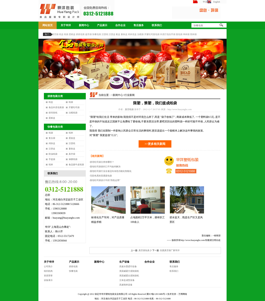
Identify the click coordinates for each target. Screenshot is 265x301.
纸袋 (66, 34)
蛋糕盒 (72, 34)
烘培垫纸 (53, 112)
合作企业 (120, 25)
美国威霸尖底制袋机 (129, 275)
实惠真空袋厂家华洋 (170, 250)
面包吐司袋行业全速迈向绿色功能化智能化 (110, 171)
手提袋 (52, 159)
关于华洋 (66, 25)
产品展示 (102, 25)
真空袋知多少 (145, 250)
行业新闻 (129, 95)
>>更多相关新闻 (155, 143)
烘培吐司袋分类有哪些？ (102, 162)
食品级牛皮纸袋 (76, 164)
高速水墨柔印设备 (128, 266)
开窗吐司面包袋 (152, 34)
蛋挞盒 (72, 138)
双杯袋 (193, 34)
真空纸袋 (129, 109)
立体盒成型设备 (127, 280)
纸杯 (71, 133)
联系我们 (157, 25)
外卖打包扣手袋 (167, 34)
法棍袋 (140, 34)
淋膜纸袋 (73, 159)
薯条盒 (124, 34)
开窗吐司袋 (74, 107)
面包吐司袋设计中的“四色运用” (105, 180)
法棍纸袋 (73, 112)
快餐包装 (96, 34)
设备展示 (48, 280)
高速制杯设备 (125, 284)
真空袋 (55, 34)
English (216, 2)
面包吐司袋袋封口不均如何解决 (105, 166)
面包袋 (179, 34)
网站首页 (47, 25)
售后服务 (139, 25)
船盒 (118, 34)
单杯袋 (186, 34)
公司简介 (48, 266)
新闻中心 (84, 25)
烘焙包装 (80, 34)
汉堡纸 (105, 34)
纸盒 (61, 34)
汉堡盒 (112, 34)
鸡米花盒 (132, 34)
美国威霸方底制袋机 (129, 271)
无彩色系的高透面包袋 (101, 175)
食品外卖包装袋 (56, 107)
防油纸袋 (53, 154)
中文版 (206, 2)
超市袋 (88, 34)
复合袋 (52, 138)
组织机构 (48, 271)
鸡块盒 (52, 143)
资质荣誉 (48, 275)
